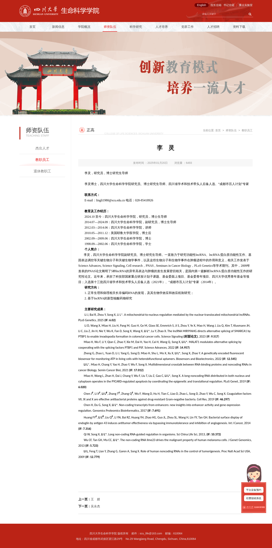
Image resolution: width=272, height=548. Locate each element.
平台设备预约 (253, 489)
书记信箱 (228, 5)
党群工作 (187, 26)
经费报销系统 (253, 498)
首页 (32, 26)
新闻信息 (58, 26)
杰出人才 (42, 148)
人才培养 (161, 26)
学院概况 (84, 26)
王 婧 (95, 499)
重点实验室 (246, 5)
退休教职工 (42, 171)
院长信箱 (216, 5)
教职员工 (42, 160)
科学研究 (136, 26)
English (201, 5)
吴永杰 (95, 506)
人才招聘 (213, 26)
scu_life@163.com (151, 533)
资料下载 (239, 26)
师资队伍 (110, 26)
